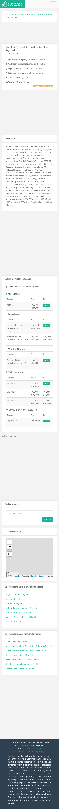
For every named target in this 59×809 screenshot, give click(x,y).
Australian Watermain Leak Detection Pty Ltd (27, 650)
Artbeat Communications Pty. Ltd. (21, 607)
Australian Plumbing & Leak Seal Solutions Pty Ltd (29, 646)
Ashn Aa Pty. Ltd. (13, 621)
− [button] (10, 547)
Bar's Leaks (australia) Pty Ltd (19, 655)
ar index (39, 14)
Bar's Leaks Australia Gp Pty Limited (22, 659)
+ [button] (10, 542)
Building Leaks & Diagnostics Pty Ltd (22, 664)
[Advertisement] (29, 32)
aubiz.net (10, 14)
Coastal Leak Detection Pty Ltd (20, 668)
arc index (49, 14)
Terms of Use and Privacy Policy (29, 751)
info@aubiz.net (35, 748)
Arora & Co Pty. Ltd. (15, 603)
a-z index (20, 14)
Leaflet (17, 576)
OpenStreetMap (37, 576)
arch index (12, 17)
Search (47, 519)
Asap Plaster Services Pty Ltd (19, 612)
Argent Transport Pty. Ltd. (18, 594)
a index (30, 14)
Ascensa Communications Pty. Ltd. (22, 617)
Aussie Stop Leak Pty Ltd (17, 641)
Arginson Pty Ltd (13, 598)
